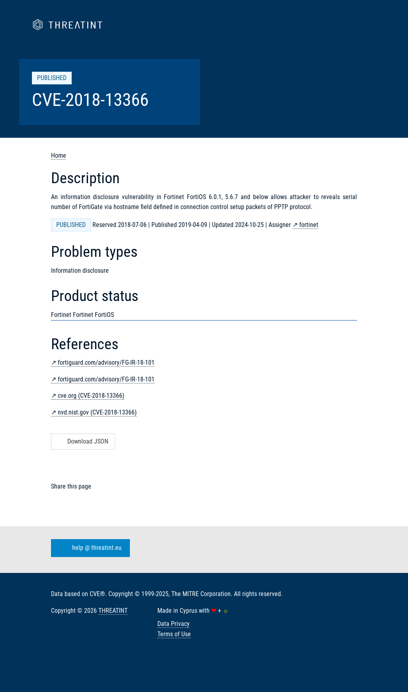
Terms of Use (174, 634)
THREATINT (113, 610)
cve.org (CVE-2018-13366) (91, 395)
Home (58, 155)
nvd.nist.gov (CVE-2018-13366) (97, 412)
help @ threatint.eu (89, 548)
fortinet (308, 225)
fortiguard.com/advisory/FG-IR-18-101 (106, 362)
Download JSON (82, 441)
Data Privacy (173, 623)
